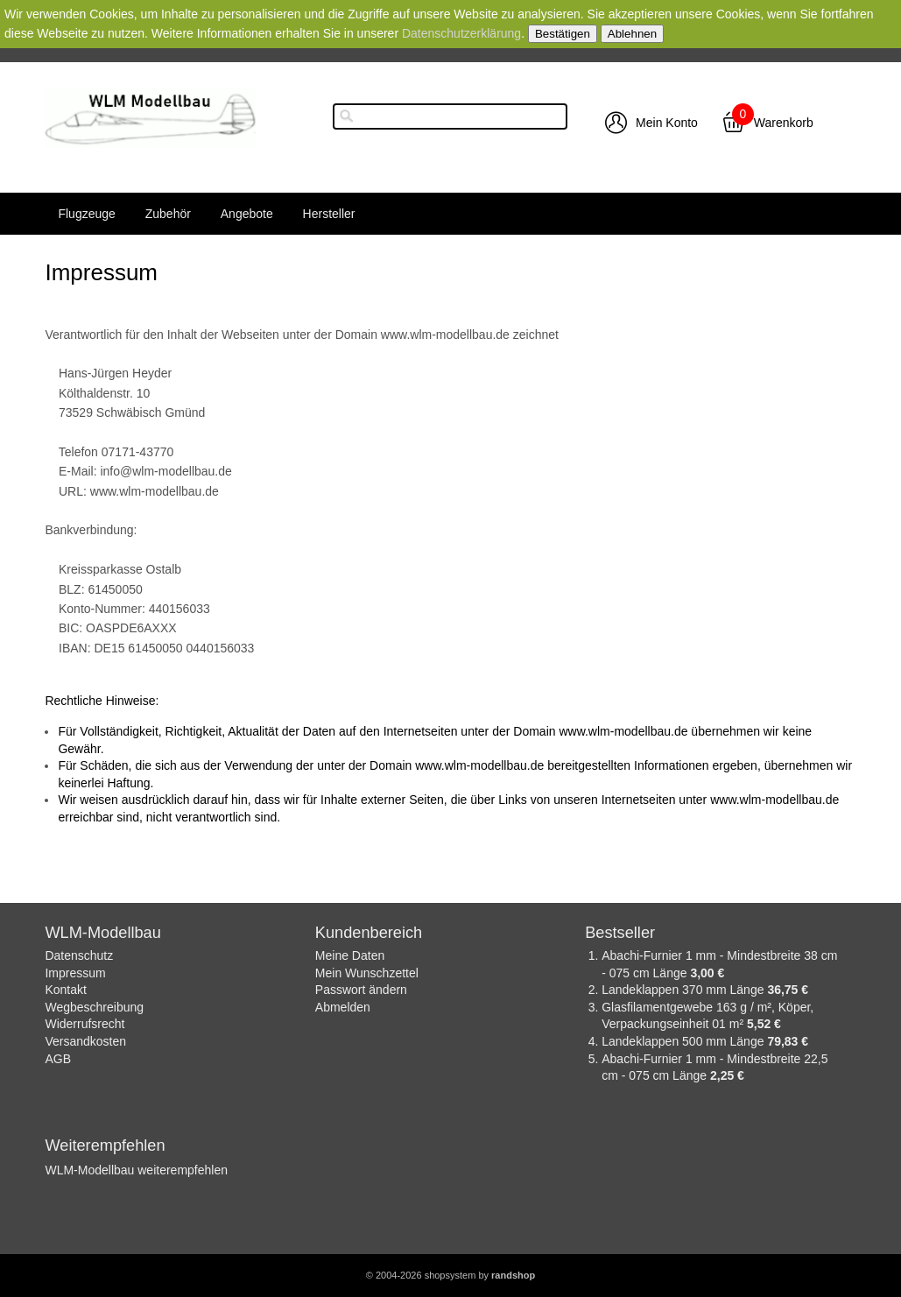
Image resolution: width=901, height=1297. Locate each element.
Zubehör (168, 214)
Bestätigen (562, 33)
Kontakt (65, 990)
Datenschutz (79, 955)
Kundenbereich (368, 932)
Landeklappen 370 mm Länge (684, 990)
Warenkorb (783, 123)
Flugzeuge (86, 214)
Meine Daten (349, 955)
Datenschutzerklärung (461, 33)
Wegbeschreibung (94, 1007)
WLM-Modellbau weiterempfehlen (136, 1170)
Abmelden (342, 1007)
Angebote (247, 214)
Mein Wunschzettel (367, 973)
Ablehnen (632, 33)
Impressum (75, 973)
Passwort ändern (361, 990)
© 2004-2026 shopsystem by (450, 1275)
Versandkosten (85, 1041)
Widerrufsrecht (84, 1024)
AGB (58, 1059)
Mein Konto (667, 123)
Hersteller (329, 214)
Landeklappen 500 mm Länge (684, 1041)
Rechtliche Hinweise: (101, 701)
